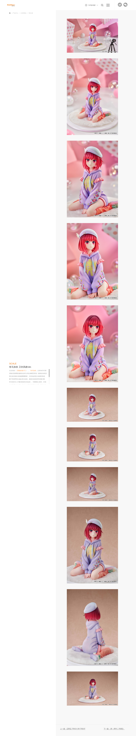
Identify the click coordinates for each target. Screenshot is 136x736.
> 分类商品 (22, 13)
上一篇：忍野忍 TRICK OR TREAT (72, 729)
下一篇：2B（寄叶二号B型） (114, 729)
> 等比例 (30, 13)
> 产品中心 (14, 13)
